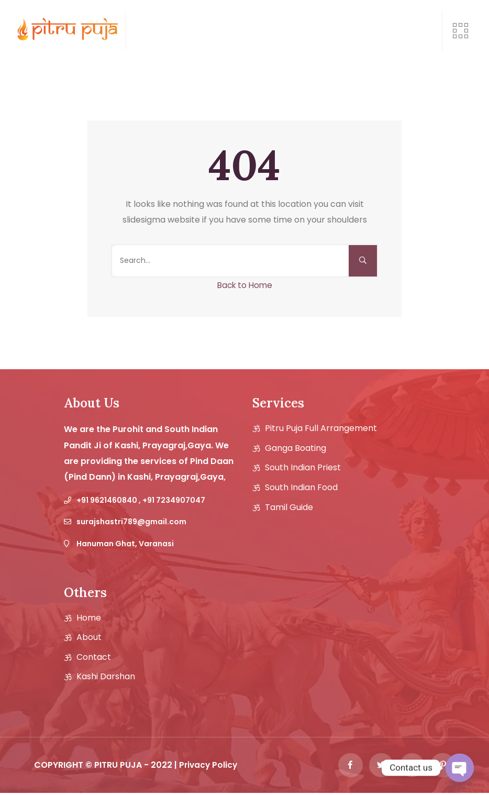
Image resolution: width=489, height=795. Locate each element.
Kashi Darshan (105, 676)
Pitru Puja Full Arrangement (321, 428)
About (89, 637)
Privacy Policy (209, 766)
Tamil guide (289, 507)
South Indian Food (301, 487)
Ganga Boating (295, 448)
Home (88, 618)
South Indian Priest (303, 467)
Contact (93, 657)
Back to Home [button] (245, 285)
